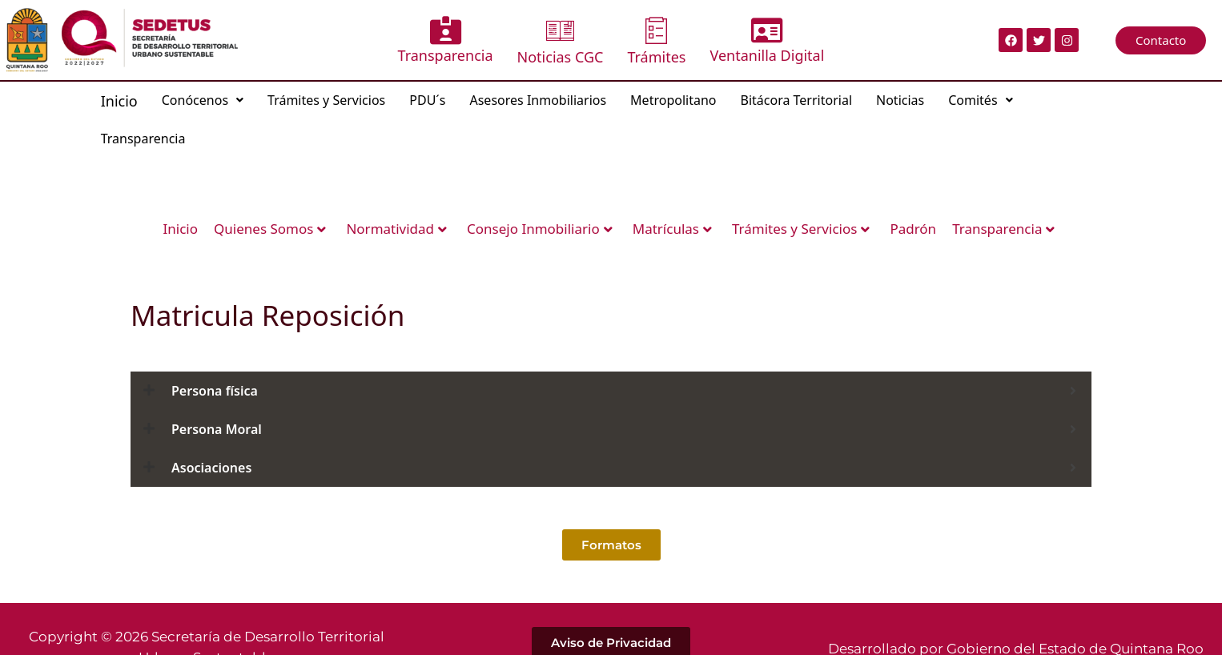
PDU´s (427, 100)
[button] (202, 100)
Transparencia (445, 40)
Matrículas (672, 228)
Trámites (656, 41)
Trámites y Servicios (326, 100)
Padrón (913, 228)
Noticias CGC (560, 41)
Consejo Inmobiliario (540, 228)
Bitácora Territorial (797, 100)
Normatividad (396, 228)
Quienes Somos (270, 228)
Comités (980, 100)
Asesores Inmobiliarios (537, 100)
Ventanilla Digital (766, 40)
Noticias (900, 100)
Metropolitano (673, 100)
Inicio (119, 101)
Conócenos (202, 100)
